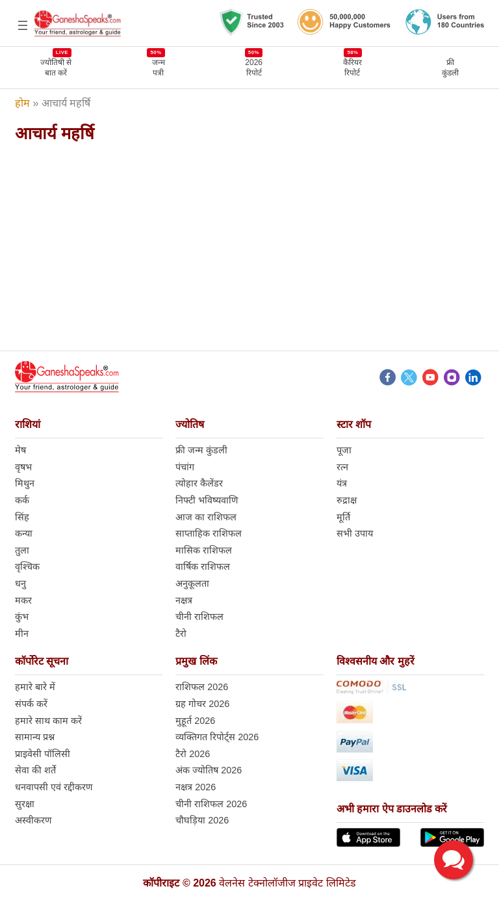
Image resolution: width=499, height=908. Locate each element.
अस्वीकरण (33, 820)
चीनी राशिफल (199, 616)
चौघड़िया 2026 (202, 820)
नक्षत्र (183, 600)
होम (22, 103)
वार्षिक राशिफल (202, 566)
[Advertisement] (249, 247)
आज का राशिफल (206, 517)
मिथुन (24, 483)
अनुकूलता (192, 583)
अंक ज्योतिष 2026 (208, 770)
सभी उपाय (355, 533)
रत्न (342, 467)
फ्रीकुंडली (450, 67)
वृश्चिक (27, 566)
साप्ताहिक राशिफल (208, 533)
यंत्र (342, 483)
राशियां (27, 424)
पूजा (344, 450)
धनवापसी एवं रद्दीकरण (53, 787)
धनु (20, 583)
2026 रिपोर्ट (253, 67)
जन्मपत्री (158, 67)
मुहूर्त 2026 (195, 720)
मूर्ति (343, 517)
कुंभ (22, 616)
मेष (20, 450)
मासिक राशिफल (203, 550)
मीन (22, 633)
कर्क (22, 500)
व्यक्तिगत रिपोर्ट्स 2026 (217, 737)
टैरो (180, 633)
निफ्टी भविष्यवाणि (206, 500)
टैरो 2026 (192, 754)
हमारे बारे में (35, 687)
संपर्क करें (31, 704)
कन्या (23, 533)
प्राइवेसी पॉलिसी (42, 754)
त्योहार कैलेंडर (199, 483)
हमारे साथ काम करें (48, 720)
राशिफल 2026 (201, 687)
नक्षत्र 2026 (195, 787)
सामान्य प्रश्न (35, 737)
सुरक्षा (24, 804)
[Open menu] (23, 25)
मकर (23, 600)
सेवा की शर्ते (35, 770)
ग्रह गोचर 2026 (202, 704)
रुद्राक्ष (347, 500)
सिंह (22, 517)
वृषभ (23, 467)
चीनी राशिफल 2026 (211, 804)
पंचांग (184, 467)
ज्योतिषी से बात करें (55, 67)
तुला (22, 550)
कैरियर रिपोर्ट (352, 67)
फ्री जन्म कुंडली (201, 450)
